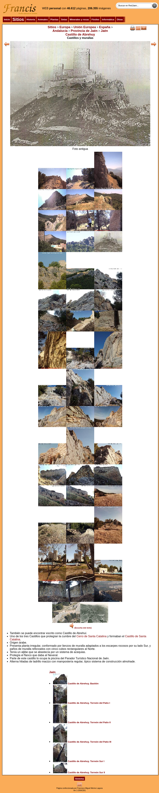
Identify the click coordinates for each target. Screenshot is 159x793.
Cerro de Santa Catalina (92, 636)
